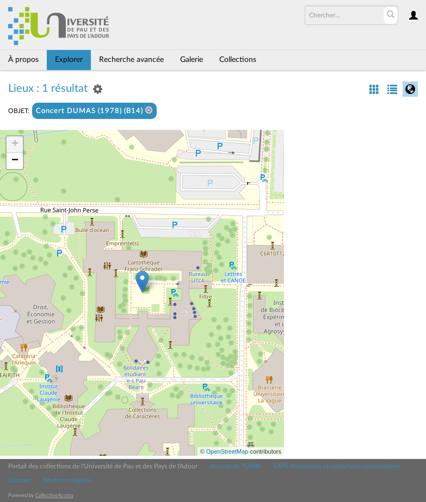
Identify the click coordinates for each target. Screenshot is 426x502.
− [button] (14, 161)
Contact (19, 480)
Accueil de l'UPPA (235, 466)
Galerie (191, 60)
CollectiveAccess (54, 495)
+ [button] (14, 144)
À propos (23, 60)
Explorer (69, 60)
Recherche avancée (131, 60)
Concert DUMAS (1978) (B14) (94, 110)
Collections (237, 60)
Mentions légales (67, 480)
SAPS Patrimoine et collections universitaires (336, 466)
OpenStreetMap (227, 451)
